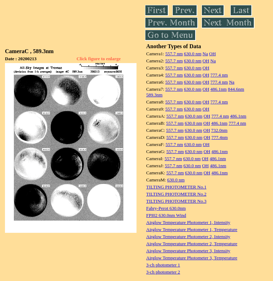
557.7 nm (174, 53)
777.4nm (220, 137)
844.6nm (236, 89)
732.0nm (219, 130)
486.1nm (218, 89)
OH (212, 53)
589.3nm (154, 94)
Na (205, 53)
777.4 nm (219, 75)
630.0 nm (192, 53)
